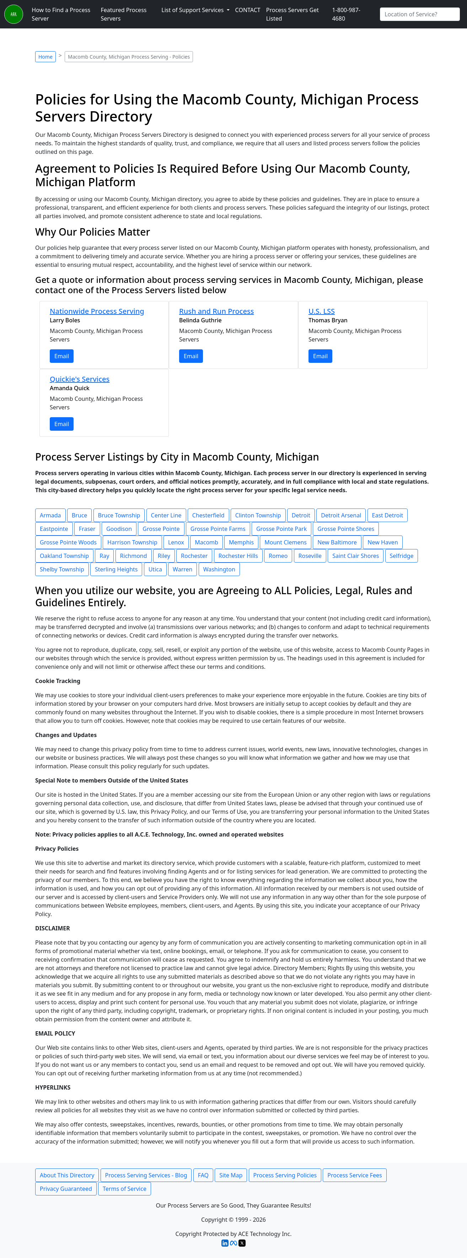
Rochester (194, 556)
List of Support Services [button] (193, 10)
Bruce (79, 515)
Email (61, 356)
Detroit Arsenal (341, 515)
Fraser (87, 529)
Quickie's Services (79, 379)
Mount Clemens (285, 542)
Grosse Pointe (161, 529)
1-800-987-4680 (346, 14)
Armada (50, 515)
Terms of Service (124, 1189)
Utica (155, 569)
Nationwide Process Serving (97, 311)
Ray (104, 556)
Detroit (301, 515)
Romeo (278, 556)
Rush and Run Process (216, 311)
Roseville (310, 556)
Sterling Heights (116, 569)
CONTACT (248, 10)
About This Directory (67, 1175)
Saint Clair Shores (355, 556)
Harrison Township (132, 542)
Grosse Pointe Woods (68, 542)
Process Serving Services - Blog (146, 1175)
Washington (219, 569)
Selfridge (402, 556)
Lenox (176, 542)
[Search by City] (420, 14)
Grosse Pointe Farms (218, 529)
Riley (164, 556)
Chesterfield (208, 515)
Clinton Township (258, 515)
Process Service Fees (354, 1175)
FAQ (203, 1175)
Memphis (241, 542)
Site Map (230, 1175)
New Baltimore (337, 542)
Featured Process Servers (124, 14)
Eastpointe (54, 529)
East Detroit (387, 515)
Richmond (133, 556)
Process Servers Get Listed (292, 14)
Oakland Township (64, 556)
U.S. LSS (321, 311)
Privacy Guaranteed (66, 1189)
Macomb (206, 542)
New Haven (382, 542)
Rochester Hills (238, 556)
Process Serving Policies (285, 1175)
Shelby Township (62, 569)
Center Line (166, 515)
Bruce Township (119, 515)
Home (45, 56)
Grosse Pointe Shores (345, 529)
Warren (182, 569)
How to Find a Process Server (61, 14)
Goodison (119, 529)
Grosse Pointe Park (281, 529)
